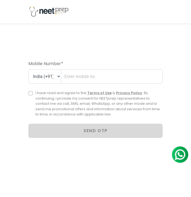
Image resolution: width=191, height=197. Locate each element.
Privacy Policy (129, 92)
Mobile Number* (45, 63)
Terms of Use (99, 92)
